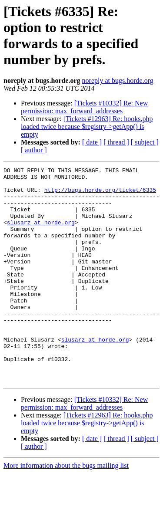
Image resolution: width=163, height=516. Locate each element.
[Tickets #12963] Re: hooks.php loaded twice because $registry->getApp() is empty (87, 126)
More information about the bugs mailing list (66, 508)
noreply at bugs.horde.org (117, 80)
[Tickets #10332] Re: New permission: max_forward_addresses (84, 107)
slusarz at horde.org (41, 234)
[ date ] (92, 142)
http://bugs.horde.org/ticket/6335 (100, 195)
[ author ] (34, 150)
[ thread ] (116, 142)
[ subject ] (145, 142)
